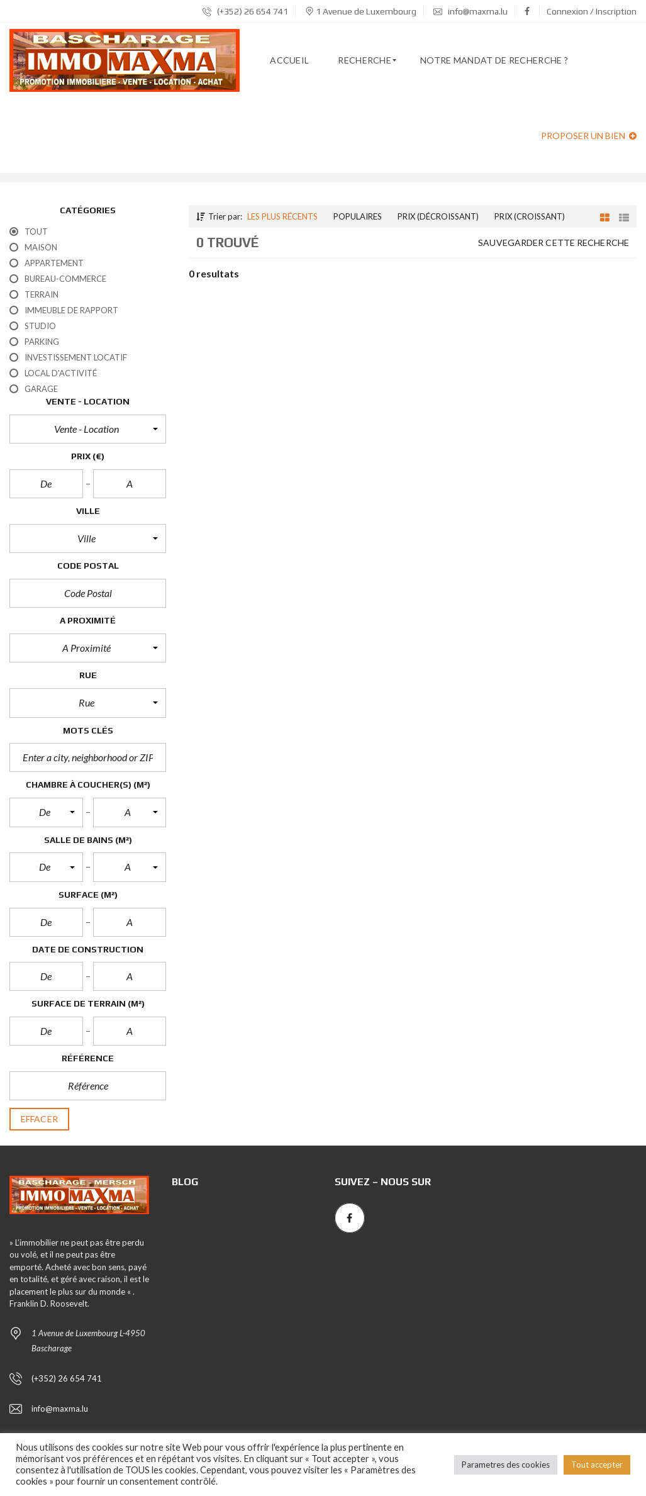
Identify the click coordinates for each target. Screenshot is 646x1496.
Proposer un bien (589, 135)
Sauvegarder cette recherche (553, 242)
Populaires (357, 216)
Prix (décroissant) (438, 216)
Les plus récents (282, 216)
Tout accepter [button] (597, 1465)
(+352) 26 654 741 (245, 11)
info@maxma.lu (470, 11)
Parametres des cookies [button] (506, 1465)
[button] (87, 429)
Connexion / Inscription (592, 11)
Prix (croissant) (529, 216)
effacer (39, 1119)
